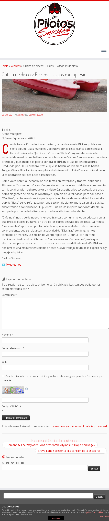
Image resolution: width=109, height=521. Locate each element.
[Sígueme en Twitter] (13, 463)
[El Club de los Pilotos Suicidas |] (54, 24)
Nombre (7, 334)
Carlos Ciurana (36, 114)
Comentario (9, 294)
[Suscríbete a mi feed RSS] (4, 463)
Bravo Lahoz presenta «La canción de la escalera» (71, 451)
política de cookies (94, 512)
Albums (16, 66)
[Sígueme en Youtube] (23, 463)
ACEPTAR (56, 518)
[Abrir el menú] (103, 51)
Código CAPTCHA (11, 406)
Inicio (5, 66)
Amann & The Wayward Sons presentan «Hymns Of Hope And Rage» (50, 445)
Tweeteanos (13, 264)
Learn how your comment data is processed (79, 426)
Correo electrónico (13, 348)
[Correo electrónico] (8, 463)
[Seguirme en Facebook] (18, 463)
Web (4, 362)
